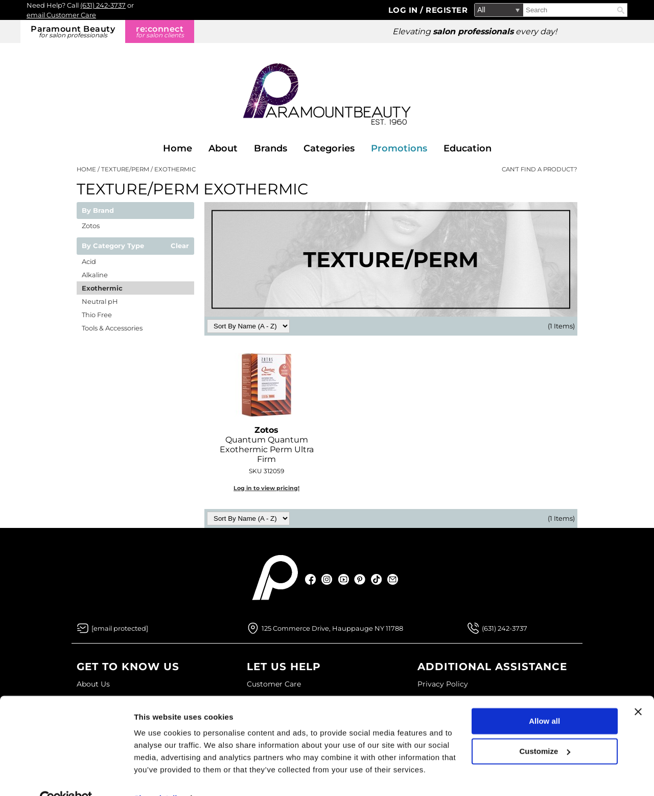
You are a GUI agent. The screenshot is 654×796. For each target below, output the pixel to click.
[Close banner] (638, 689)
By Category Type (113, 246)
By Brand (98, 210)
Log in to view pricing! (266, 488)
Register (447, 10)
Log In (404, 10)
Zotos (91, 226)
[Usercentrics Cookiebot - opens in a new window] (66, 776)
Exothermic (102, 288)
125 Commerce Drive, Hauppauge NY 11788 (332, 628)
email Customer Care (61, 15)
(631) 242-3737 (103, 5)
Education (467, 148)
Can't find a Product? (539, 169)
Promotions (399, 148)
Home (177, 148)
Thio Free (97, 315)
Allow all (544, 699)
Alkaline (95, 275)
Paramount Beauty (73, 31)
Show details (157, 775)
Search (620, 10)
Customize (545, 728)
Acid (89, 261)
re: (159, 31)
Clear (180, 246)
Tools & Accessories (112, 328)
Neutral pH (100, 301)
